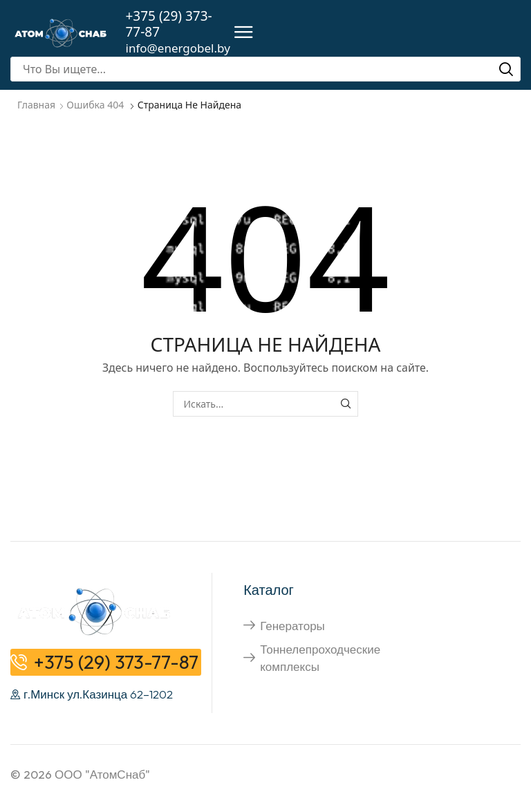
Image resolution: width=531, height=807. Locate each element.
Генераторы (292, 625)
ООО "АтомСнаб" (102, 774)
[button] (243, 32)
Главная (36, 104)
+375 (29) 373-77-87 (169, 24)
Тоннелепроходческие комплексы (320, 657)
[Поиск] (506, 69)
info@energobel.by (178, 48)
